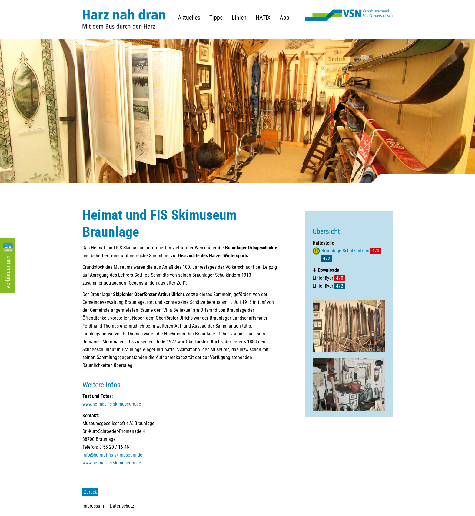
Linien (239, 17)
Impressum (93, 506)
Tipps (216, 17)
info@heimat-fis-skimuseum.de (112, 455)
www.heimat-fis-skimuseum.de (111, 404)
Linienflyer (329, 278)
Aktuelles (189, 17)
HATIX (263, 17)
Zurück (90, 492)
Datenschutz (122, 506)
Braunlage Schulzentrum (345, 251)
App (284, 17)
